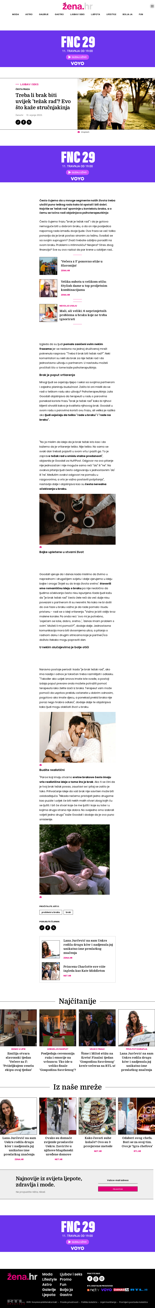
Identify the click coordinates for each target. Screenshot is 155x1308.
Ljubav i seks (77, 14)
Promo (65, 1279)
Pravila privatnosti (69, 1302)
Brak (68, 912)
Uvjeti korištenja (108, 1302)
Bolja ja (127, 14)
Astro (29, 14)
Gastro (59, 14)
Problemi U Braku (51, 912)
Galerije (43, 14)
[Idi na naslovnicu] (78, 9)
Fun (141, 14)
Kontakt (53, 1302)
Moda (15, 14)
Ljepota (95, 14)
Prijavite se (118, 1188)
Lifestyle (111, 14)
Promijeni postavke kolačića (133, 1302)
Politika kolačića (89, 1302)
